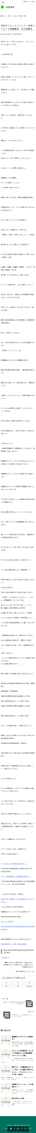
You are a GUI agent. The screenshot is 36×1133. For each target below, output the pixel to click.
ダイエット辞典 (6, 921)
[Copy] (29, 986)
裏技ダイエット (19, 964)
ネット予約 (32, 1)
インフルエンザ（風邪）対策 (18, 16)
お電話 (25, 1)
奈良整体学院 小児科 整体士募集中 (14, 944)
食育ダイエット (29, 964)
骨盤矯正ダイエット (28, 967)
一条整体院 (4, 957)
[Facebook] (18, 982)
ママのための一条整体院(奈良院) (12, 864)
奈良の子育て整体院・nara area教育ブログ (16, 899)
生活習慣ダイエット (8, 964)
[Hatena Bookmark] (29, 982)
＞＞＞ (25, 864)
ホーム (4, 16)
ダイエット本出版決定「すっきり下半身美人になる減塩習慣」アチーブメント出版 (22, 1053)
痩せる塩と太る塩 (18, 1098)
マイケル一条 (30, 971)
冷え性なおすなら (28, 962)
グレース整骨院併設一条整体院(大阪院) (14, 876)
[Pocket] (6, 986)
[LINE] (18, 986)
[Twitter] (6, 982)
